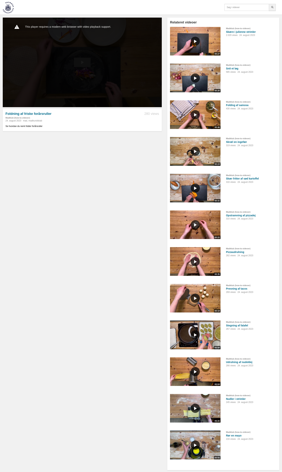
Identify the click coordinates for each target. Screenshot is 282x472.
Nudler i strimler (236, 398)
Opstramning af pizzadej (241, 215)
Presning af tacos (236, 288)
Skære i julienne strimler (241, 31)
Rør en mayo (234, 435)
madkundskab (35, 120)
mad (25, 120)
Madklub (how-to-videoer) (17, 118)
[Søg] (272, 7)
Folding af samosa (237, 105)
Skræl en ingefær (236, 141)
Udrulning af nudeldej (239, 362)
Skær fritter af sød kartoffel (242, 178)
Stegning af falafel (237, 325)
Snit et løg (232, 68)
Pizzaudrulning (235, 252)
